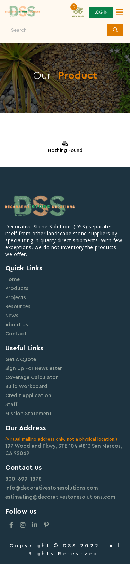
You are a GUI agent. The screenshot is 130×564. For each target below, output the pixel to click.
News (11, 315)
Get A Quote (20, 359)
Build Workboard (26, 386)
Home (12, 279)
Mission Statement (28, 413)
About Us (16, 324)
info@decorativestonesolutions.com (51, 488)
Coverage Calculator (31, 377)
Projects (15, 297)
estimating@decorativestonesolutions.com (60, 497)
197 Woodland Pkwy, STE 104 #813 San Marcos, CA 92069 (63, 449)
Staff (11, 404)
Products (16, 288)
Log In (100, 12)
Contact (16, 333)
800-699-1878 (23, 479)
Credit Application (28, 395)
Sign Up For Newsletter (33, 368)
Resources (18, 306)
